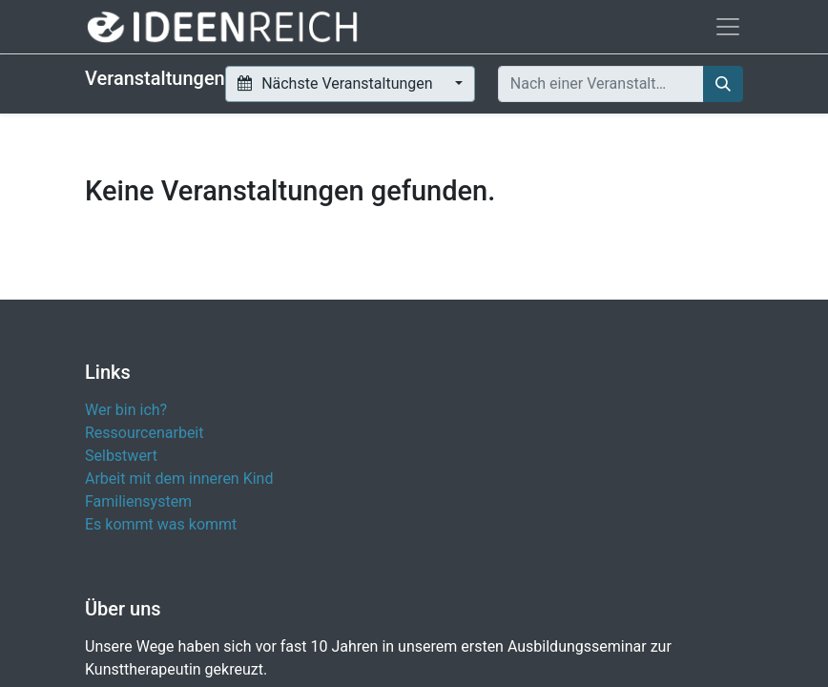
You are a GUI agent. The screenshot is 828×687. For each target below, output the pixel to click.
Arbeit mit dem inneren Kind (179, 478)
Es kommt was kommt (161, 524)
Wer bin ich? (126, 410)
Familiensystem (138, 501)
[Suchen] (723, 84)
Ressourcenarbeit (144, 433)
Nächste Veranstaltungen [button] (337, 83)
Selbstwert (121, 456)
